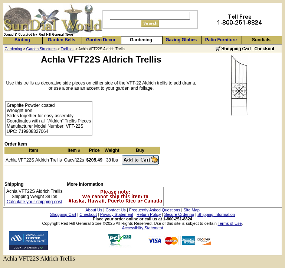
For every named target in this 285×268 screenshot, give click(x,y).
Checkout (87, 214)
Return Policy (149, 214)
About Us (93, 210)
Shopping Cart (63, 214)
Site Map (191, 210)
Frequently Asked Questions (154, 210)
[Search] (150, 16)
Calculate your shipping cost (34, 201)
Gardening (141, 39)
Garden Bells (61, 39)
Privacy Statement (116, 214)
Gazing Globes (181, 39)
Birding (22, 39)
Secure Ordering (179, 214)
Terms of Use (230, 223)
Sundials (261, 39)
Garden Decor (100, 39)
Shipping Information (216, 214)
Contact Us (115, 210)
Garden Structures (41, 49)
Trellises (68, 49)
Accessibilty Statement (142, 228)
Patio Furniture (221, 39)
